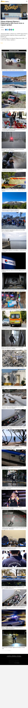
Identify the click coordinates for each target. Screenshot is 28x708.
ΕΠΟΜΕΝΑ (9, 650)
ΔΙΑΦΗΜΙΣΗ (9, 655)
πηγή (2, 43)
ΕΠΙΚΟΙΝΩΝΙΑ (14, 655)
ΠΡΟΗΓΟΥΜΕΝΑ (4, 650)
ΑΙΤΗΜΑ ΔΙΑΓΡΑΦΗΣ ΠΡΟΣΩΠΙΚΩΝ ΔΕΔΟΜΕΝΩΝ (14, 656)
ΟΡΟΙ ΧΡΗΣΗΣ (19, 655)
